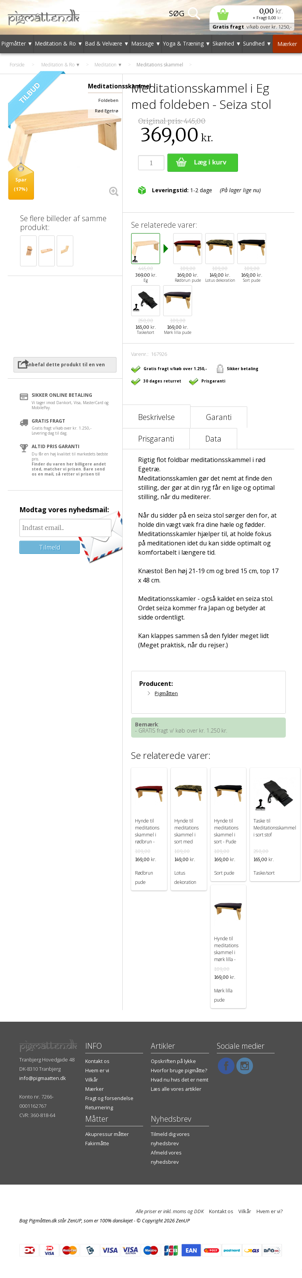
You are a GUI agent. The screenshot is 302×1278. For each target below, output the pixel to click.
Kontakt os (97, 1061)
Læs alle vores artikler (176, 1088)
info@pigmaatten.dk (42, 1078)
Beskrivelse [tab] (156, 417)
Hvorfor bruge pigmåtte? (179, 1070)
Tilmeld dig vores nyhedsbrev (170, 1139)
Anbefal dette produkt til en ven (65, 364)
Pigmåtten (166, 693)
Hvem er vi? (269, 1211)
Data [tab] (213, 438)
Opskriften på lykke (173, 1061)
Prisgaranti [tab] (156, 438)
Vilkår (91, 1079)
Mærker (94, 1088)
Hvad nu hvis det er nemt (179, 1079)
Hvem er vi (97, 1070)
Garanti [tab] (218, 417)
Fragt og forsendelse (109, 1098)
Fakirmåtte (97, 1143)
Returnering (99, 1107)
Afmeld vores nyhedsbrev (166, 1157)
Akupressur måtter (107, 1134)
